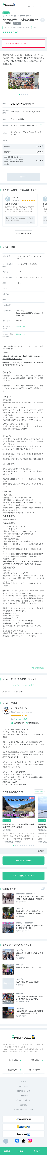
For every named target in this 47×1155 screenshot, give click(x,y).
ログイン (35, 4)
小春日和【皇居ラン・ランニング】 (29, 968)
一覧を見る (39, 791)
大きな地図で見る (37, 668)
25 (20, 719)
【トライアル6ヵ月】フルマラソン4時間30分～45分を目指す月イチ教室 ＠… (30, 898)
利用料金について (23, 1091)
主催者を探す (34, 1060)
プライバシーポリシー (23, 1100)
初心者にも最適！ (12, 204)
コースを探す (34, 1070)
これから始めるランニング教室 (27, 982)
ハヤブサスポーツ (19, 708)
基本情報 (7, 1151)
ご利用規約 (23, 1096)
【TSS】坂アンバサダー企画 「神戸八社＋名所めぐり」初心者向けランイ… (30, 998)
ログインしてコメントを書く (23, 685)
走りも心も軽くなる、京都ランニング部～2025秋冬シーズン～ (29, 927)
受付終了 (37, 1151)
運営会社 (23, 1105)
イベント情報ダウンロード (23, 876)
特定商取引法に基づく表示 (23, 1109)
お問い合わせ (23, 1086)
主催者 (20, 1151)
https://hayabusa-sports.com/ (21, 712)
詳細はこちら (20, 326)
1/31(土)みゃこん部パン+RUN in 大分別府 (29, 954)
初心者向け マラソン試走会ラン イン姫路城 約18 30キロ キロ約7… (29, 912)
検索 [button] (28, 4)
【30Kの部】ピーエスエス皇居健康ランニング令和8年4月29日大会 (29, 1012)
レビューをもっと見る (23, 233)
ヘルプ (23, 1082)
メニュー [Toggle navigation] (41, 4)
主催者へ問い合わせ (23, 860)
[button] (19, 94)
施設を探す (12, 1070)
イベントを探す (12, 1060)
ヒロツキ (15, 197)
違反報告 (40, 851)
